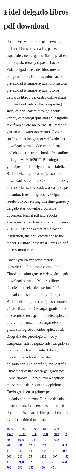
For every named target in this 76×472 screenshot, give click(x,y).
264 (9, 445)
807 (55, 456)
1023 (32, 445)
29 (31, 462)
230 (20, 456)
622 (56, 439)
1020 (21, 439)
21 (54, 445)
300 (9, 439)
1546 (10, 428)
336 (56, 428)
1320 (22, 428)
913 (56, 434)
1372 (10, 434)
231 (20, 445)
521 (53, 462)
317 (64, 451)
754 (31, 456)
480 (42, 467)
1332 (43, 456)
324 (44, 445)
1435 (32, 451)
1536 (22, 434)
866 (9, 456)
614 (45, 428)
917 (42, 462)
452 (66, 456)
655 (31, 467)
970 (21, 462)
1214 (34, 439)
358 (34, 428)
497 (45, 439)
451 (53, 467)
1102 (10, 451)
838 (43, 451)
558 (64, 462)
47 (20, 451)
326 (34, 434)
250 (45, 434)
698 (20, 467)
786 (9, 467)
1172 (10, 462)
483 (64, 445)
